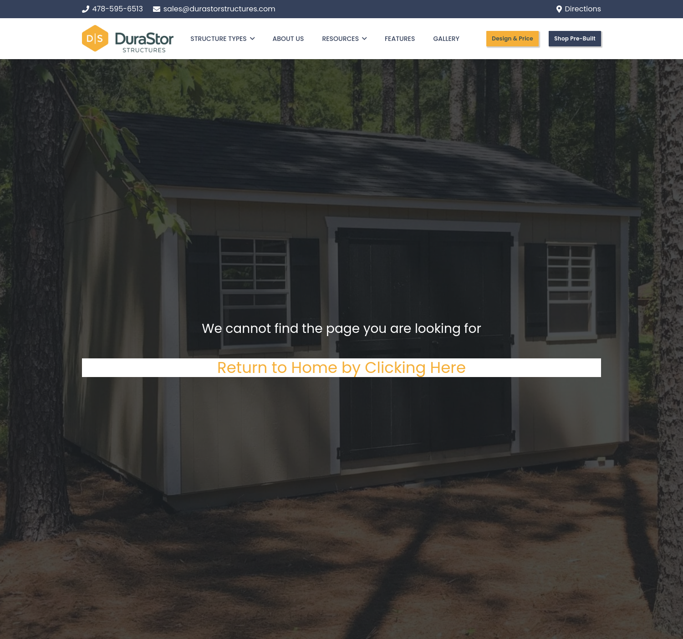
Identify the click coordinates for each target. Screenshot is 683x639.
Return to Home (279, 367)
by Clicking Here (404, 367)
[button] (251, 38)
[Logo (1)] (127, 38)
